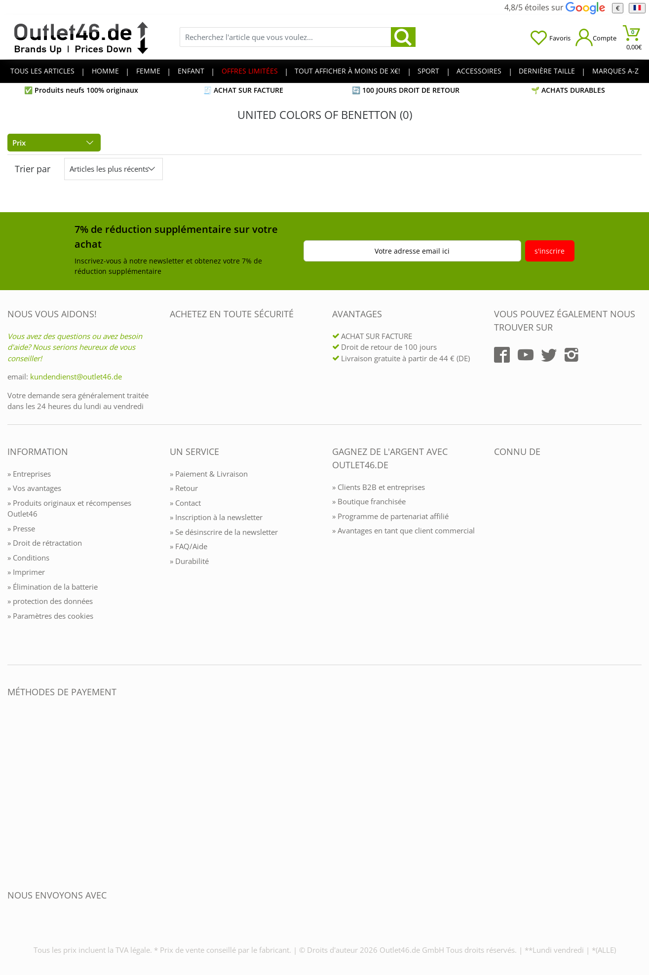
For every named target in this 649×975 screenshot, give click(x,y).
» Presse (21, 528)
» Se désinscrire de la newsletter (224, 532)
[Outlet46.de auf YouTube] (526, 355)
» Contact (185, 503)
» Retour (184, 488)
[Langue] (637, 8)
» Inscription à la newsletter (216, 517)
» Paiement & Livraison (209, 474)
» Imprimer (26, 572)
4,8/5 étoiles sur (554, 7)
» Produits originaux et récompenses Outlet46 (69, 508)
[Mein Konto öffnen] (595, 37)
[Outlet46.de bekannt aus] (501, 558)
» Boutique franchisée (369, 501)
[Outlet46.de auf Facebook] (502, 355)
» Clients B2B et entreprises (378, 487)
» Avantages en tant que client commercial (403, 530)
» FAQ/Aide (188, 546)
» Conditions (28, 557)
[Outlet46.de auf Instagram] (571, 355)
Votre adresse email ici (412, 251)
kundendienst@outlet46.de (76, 376)
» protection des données (50, 601)
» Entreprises (29, 474)
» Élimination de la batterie (52, 587)
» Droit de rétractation (44, 543)
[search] (403, 37)
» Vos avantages (34, 488)
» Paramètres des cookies (50, 616)
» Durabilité (189, 561)
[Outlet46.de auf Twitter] (549, 355)
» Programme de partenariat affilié (390, 516)
